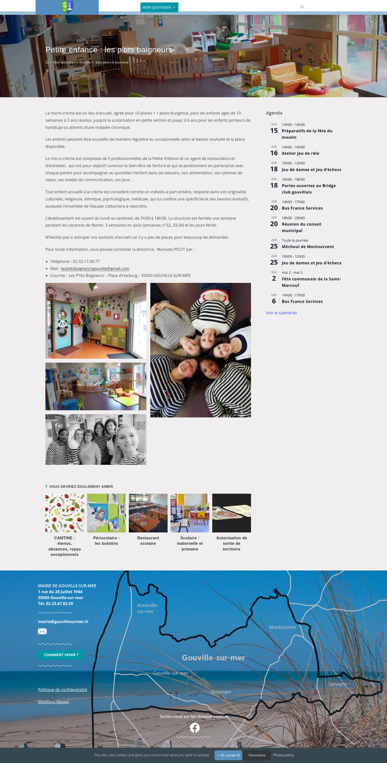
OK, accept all (228, 755)
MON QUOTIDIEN (159, 7)
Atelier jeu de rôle (300, 153)
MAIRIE (129, 7)
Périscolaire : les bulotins (106, 541)
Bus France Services (302, 208)
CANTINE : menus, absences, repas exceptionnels (64, 546)
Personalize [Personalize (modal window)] (257, 755)
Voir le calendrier (281, 312)
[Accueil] (47, 62)
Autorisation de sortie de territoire (231, 543)
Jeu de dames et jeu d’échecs (311, 169)
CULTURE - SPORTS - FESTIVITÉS (211, 7)
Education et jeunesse (112, 62)
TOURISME (258, 7)
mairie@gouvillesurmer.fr (63, 621)
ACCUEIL (108, 7)
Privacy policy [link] (283, 755)
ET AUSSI (285, 7)
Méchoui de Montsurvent (308, 246)
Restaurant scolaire (148, 541)
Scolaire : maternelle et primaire (190, 543)
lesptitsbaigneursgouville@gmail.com (95, 268)
